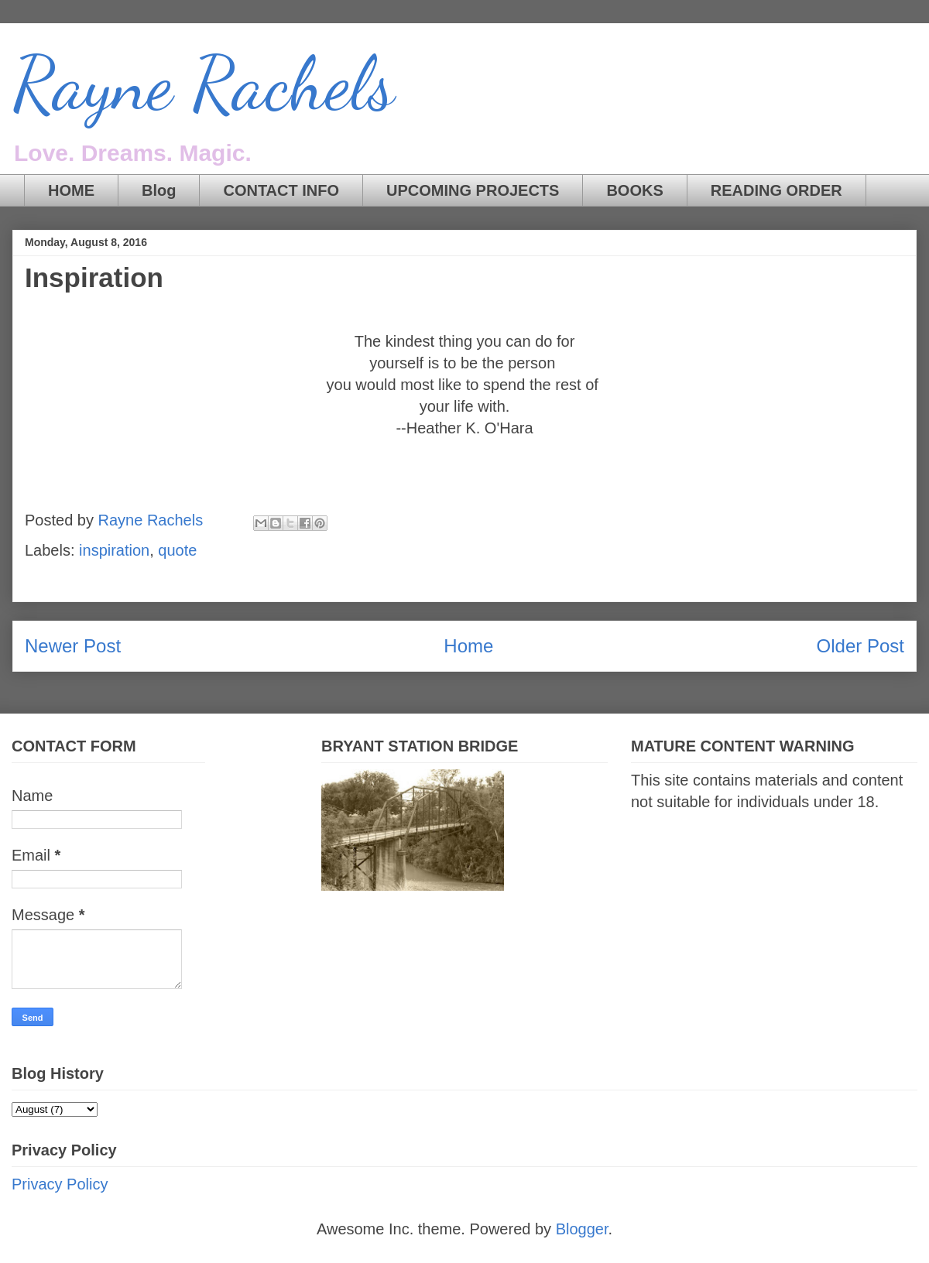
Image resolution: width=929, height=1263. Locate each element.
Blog (159, 190)
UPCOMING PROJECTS (472, 190)
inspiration (114, 550)
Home (468, 645)
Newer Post (73, 645)
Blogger (582, 1228)
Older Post (860, 645)
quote (177, 550)
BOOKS (634, 190)
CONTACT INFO (281, 190)
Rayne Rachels (203, 84)
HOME (71, 190)
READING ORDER (776, 190)
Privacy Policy (60, 1184)
